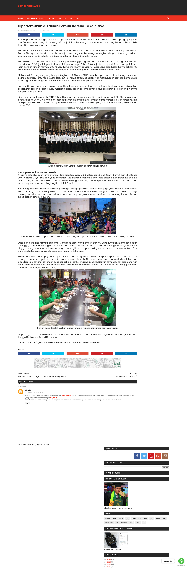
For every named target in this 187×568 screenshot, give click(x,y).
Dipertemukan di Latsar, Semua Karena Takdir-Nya (138, 202)
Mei (127, 163)
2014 (125, 217)
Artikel (142, 100)
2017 (125, 210)
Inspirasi (141, 103)
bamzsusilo (46, 565)
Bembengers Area (41, 5)
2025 (125, 144)
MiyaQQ (99, 439)
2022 (125, 149)
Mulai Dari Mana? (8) (133, 180)
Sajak (124, 487)
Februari (128, 170)
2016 (125, 212)
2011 (125, 224)
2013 (125, 219)
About (81, 497)
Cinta (124, 107)
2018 (125, 207)
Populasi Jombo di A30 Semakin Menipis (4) (138, 190)
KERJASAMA (86, 18)
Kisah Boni (126, 103)
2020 (125, 154)
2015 (125, 215)
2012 (125, 222)
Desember (130, 156)
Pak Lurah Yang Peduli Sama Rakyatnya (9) (136, 176)
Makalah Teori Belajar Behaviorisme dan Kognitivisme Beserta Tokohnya (137, 302)
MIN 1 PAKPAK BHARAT (47, 18)
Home (32, 18)
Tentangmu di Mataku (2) (136, 198)
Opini (150, 96)
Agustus (128, 161)
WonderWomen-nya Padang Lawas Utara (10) (136, 443)
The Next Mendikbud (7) (135, 182)
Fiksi (129, 100)
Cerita (137, 96)
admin (40, 431)
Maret (128, 168)
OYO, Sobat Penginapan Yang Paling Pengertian (136, 280)
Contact (102, 497)
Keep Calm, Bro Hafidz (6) (135, 185)
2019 (125, 205)
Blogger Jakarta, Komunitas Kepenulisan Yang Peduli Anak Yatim (137, 370)
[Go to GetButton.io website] (181, 565)
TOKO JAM (74, 18)
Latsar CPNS (36, 389)
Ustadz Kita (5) (131, 187)
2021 (125, 151)
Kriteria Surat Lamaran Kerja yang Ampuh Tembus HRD (138, 326)
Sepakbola (132, 487)
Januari (128, 173)
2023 (125, 146)
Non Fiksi (144, 483)
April (127, 166)
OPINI (64, 18)
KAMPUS (125, 483)
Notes (124, 96)
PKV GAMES (79, 437)
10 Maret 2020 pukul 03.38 (47, 434)
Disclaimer (114, 497)
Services (91, 497)
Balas (40, 447)
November (130, 158)
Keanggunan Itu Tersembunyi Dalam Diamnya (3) (140, 195)
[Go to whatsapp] (181, 561)
